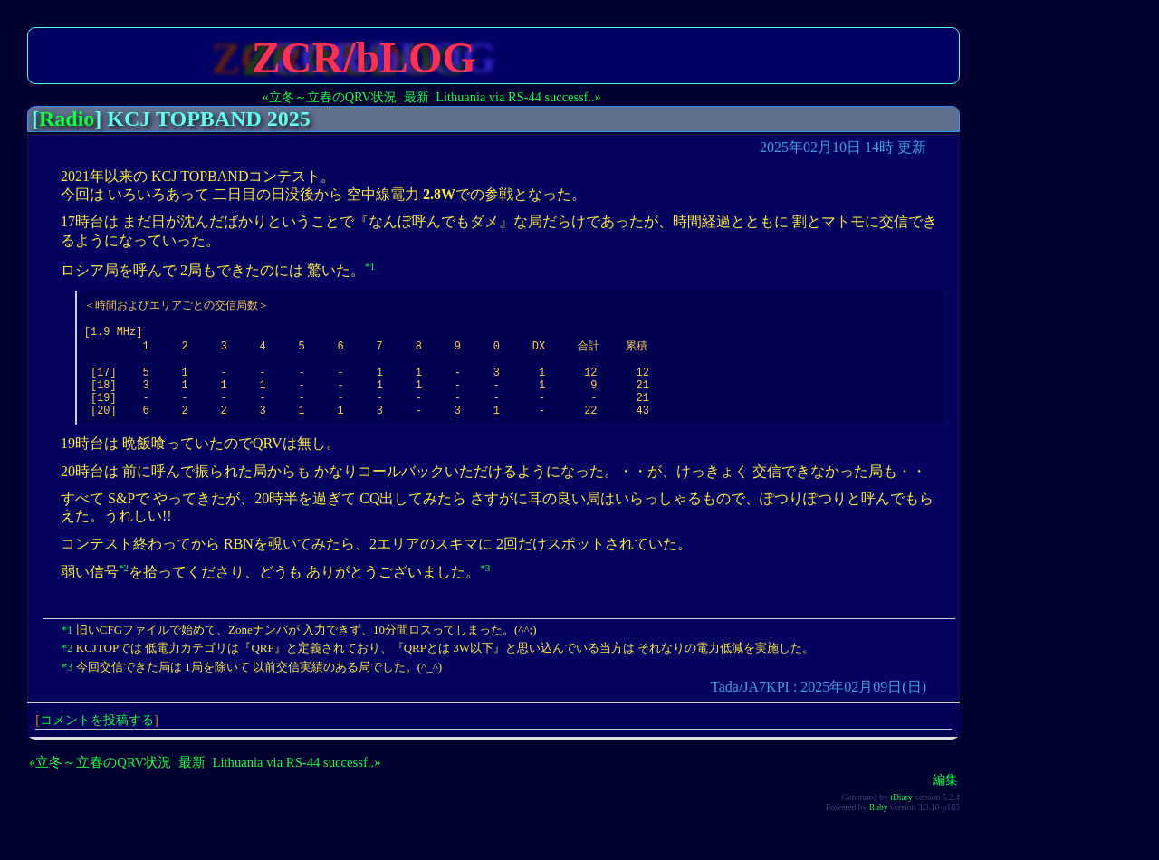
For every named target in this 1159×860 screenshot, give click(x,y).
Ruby (878, 828)
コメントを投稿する (97, 740)
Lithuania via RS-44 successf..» (518, 97)
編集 (945, 800)
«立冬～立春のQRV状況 (330, 97)
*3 (485, 588)
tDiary (901, 818)
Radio (66, 118)
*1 (370, 266)
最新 (416, 97)
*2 (124, 588)
